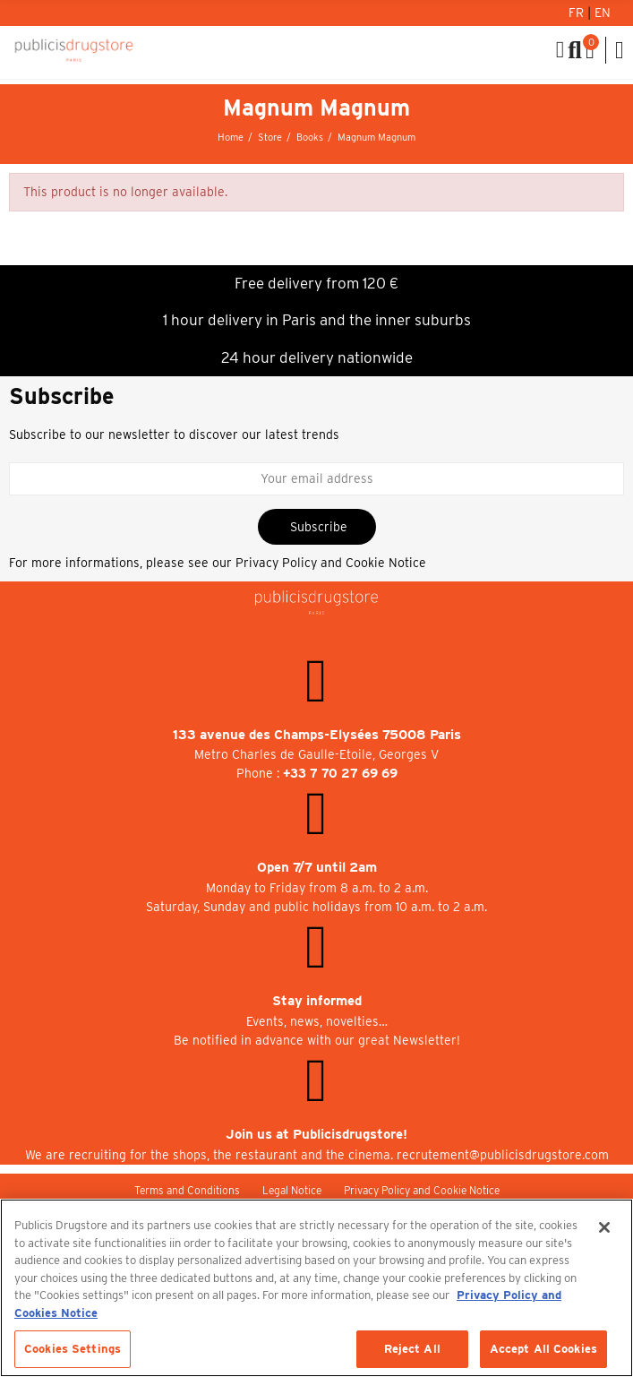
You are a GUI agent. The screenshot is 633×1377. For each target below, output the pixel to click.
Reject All (412, 1348)
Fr (578, 12)
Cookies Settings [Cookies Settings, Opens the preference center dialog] (72, 1348)
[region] (316, 1288)
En (603, 12)
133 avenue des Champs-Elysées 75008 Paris (317, 735)
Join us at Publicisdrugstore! (316, 1134)
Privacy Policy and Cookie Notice (330, 562)
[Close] (604, 1227)
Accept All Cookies (543, 1348)
